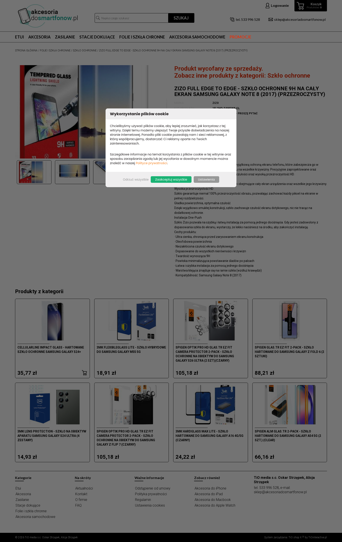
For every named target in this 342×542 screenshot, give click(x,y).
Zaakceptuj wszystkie (171, 179)
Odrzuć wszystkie (136, 179)
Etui (19, 37)
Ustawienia (206, 179)
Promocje (240, 37)
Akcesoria (39, 37)
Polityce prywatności (151, 163)
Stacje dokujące (97, 37)
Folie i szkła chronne (142, 37)
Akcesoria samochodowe (197, 37)
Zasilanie (65, 37)
